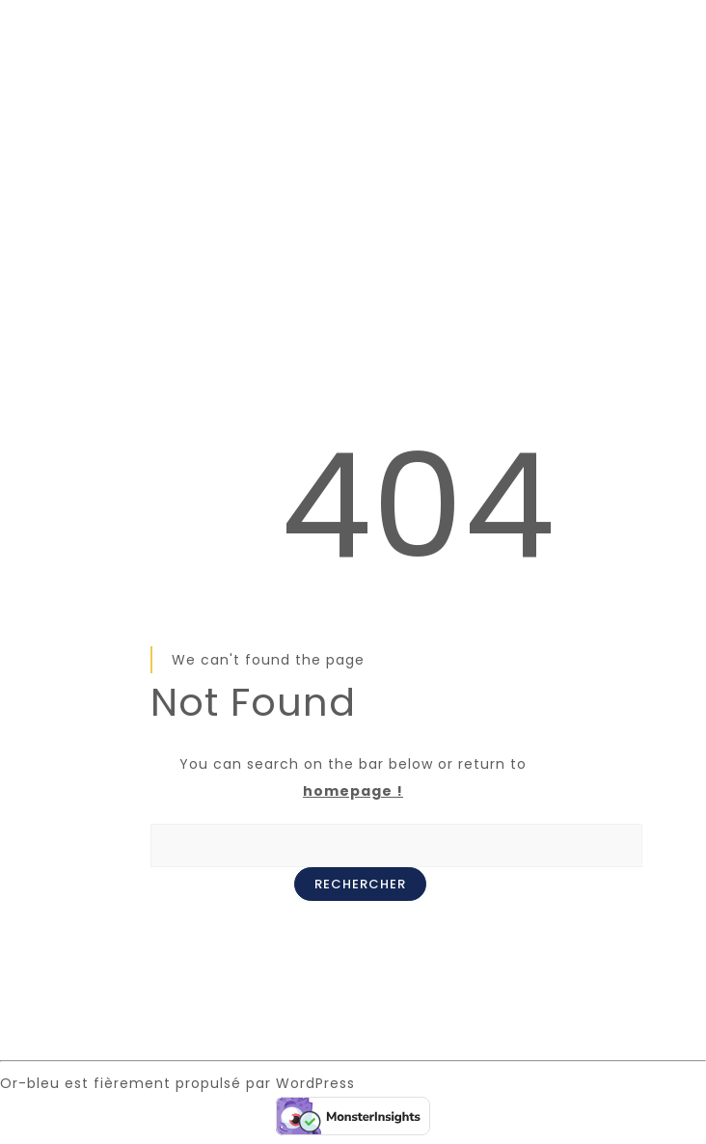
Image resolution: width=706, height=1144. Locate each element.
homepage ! (353, 791)
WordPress (315, 1083)
